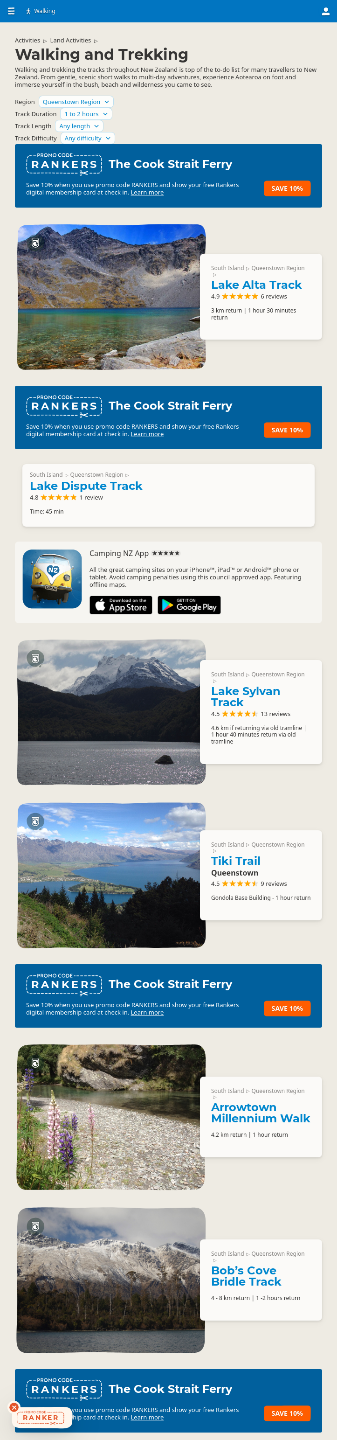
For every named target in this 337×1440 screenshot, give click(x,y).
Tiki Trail (236, 861)
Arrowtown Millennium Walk (260, 1112)
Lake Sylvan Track (246, 696)
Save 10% (287, 188)
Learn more (147, 192)
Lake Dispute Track (86, 486)
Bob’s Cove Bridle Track (246, 1276)
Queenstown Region (278, 268)
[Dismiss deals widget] (14, 1407)
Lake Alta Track (256, 285)
